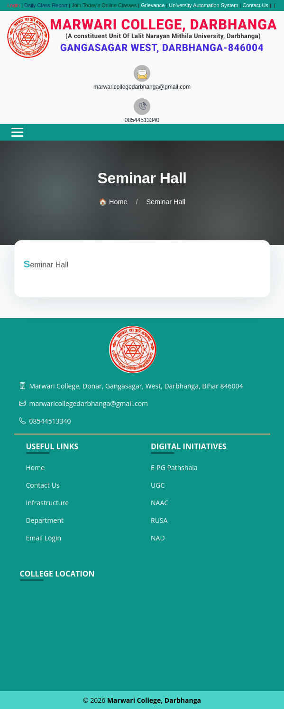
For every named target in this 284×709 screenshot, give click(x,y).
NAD (158, 537)
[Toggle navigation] (17, 132)
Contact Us (255, 5)
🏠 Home (113, 202)
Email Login (44, 537)
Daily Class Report (45, 5)
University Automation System (203, 5)
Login (13, 5)
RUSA (159, 520)
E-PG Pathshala (174, 467)
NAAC (159, 502)
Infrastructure (47, 502)
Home (35, 467)
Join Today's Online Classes (104, 5)
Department (45, 520)
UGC (158, 485)
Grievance (153, 5)
